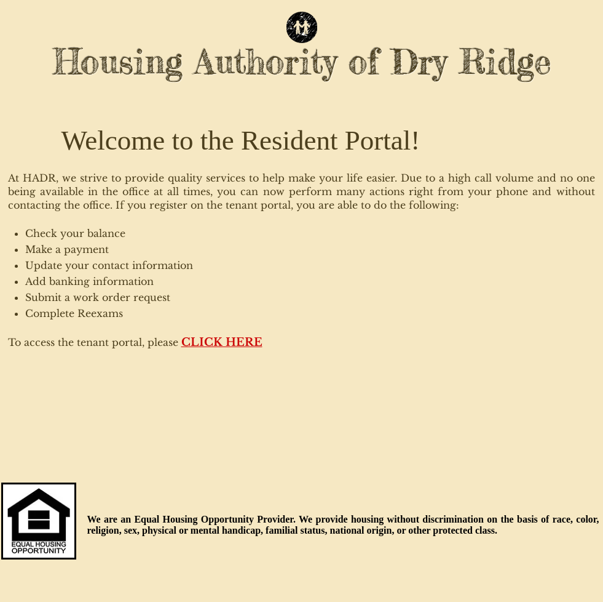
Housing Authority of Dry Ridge (302, 61)
